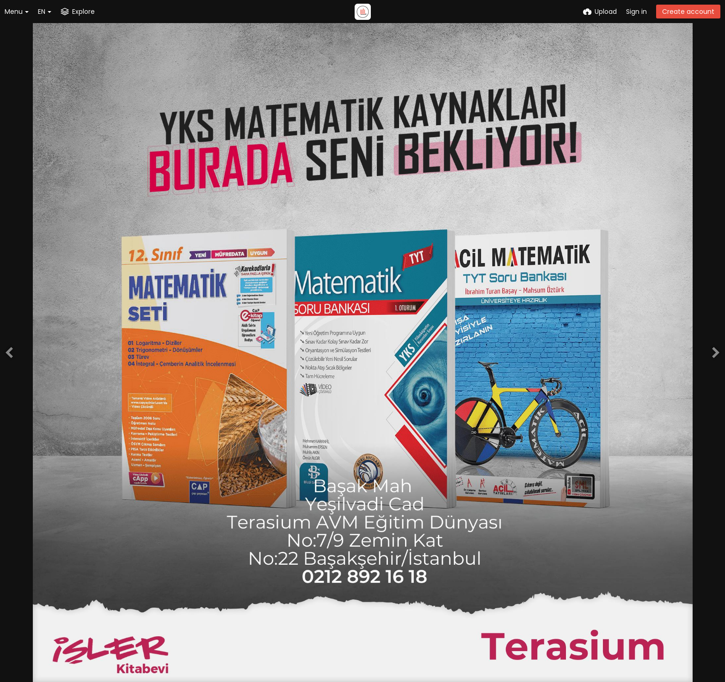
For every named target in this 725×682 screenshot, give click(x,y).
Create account (688, 11)
